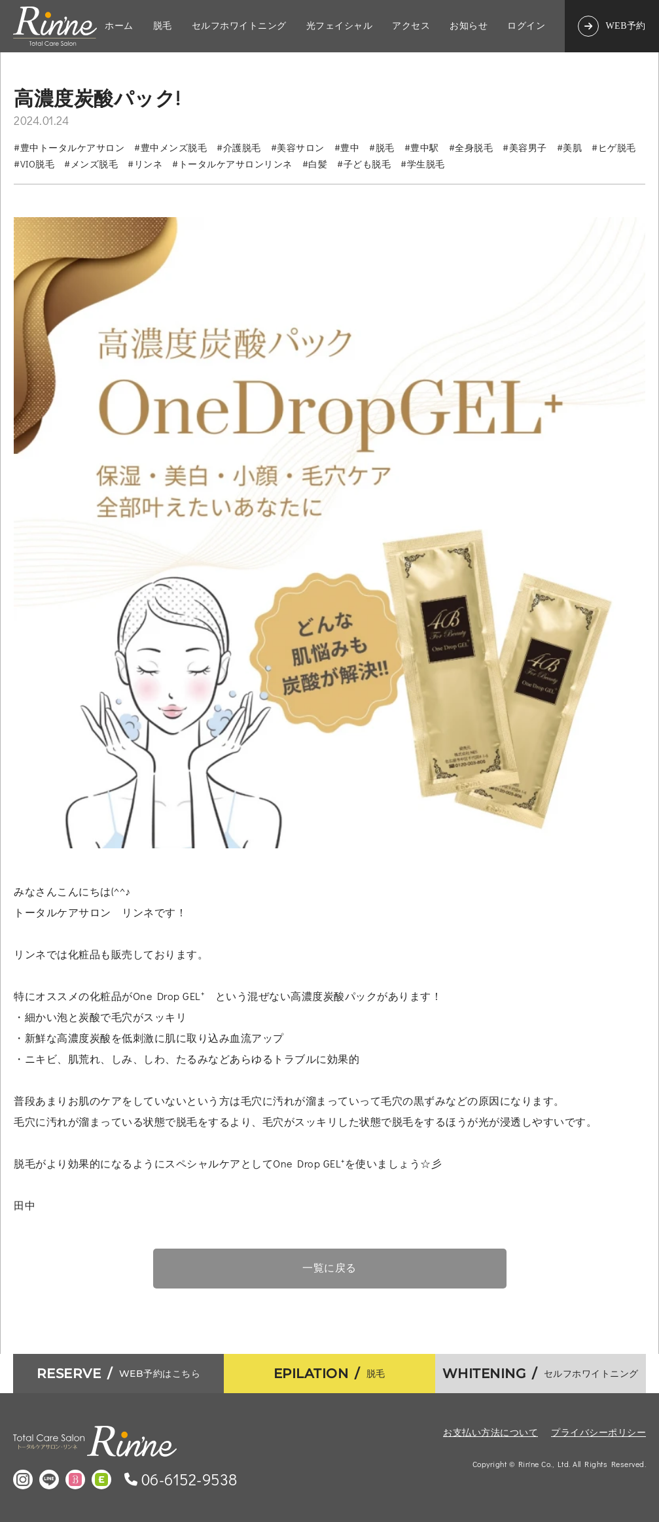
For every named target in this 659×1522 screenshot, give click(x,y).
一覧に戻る (329, 1268)
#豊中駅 (421, 147)
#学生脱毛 (423, 164)
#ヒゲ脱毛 (614, 147)
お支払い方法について (490, 1432)
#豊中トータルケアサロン (69, 147)
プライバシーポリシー (598, 1432)
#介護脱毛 (239, 147)
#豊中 (347, 147)
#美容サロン (298, 147)
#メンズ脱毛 (91, 164)
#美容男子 (525, 147)
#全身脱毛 (471, 147)
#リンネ (145, 164)
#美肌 (569, 147)
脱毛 (162, 26)
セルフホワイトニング (239, 26)
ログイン (526, 26)
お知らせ (469, 26)
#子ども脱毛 (364, 164)
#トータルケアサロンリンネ (232, 164)
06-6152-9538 (189, 1479)
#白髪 (315, 164)
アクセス (411, 26)
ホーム (119, 26)
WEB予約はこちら (119, 1373)
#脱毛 (382, 147)
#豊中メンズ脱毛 (170, 147)
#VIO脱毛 (34, 164)
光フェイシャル (339, 26)
